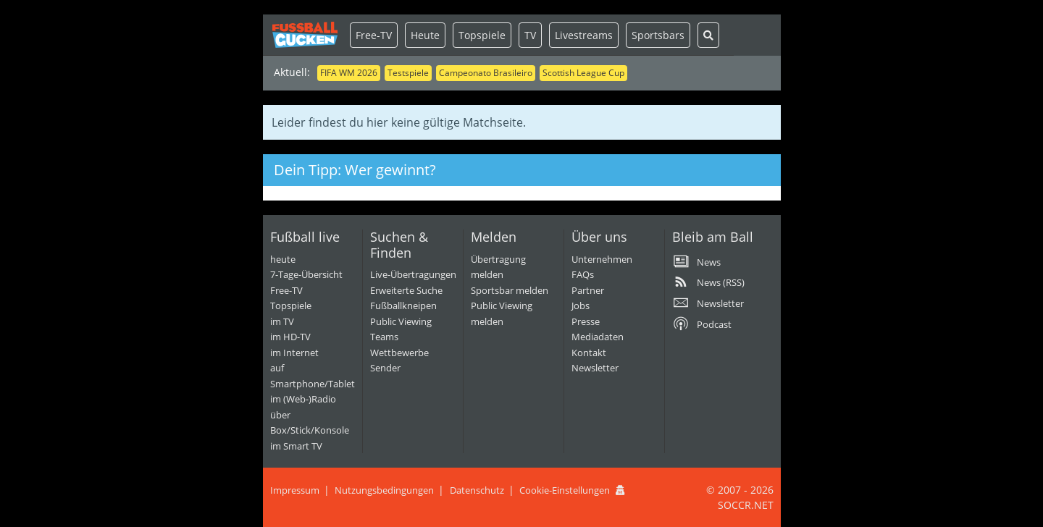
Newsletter (595, 367)
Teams (384, 336)
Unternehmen (601, 259)
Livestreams (584, 35)
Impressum (294, 490)
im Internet (294, 352)
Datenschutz (477, 490)
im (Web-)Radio (303, 398)
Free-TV (374, 35)
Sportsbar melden (509, 290)
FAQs (582, 274)
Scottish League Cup (583, 73)
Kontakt (588, 352)
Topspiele (482, 35)
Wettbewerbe (399, 352)
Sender (385, 367)
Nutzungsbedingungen (384, 490)
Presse (585, 321)
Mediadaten (597, 336)
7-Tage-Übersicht (306, 274)
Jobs (580, 305)
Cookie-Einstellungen (564, 490)
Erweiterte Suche (406, 290)
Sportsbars (658, 35)
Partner (587, 290)
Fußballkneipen (403, 305)
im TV (282, 321)
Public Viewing (401, 321)
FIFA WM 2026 (348, 73)
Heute (425, 35)
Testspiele (408, 73)
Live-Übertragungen (413, 274)
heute (283, 259)
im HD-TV (290, 336)
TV (530, 35)
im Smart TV (296, 445)
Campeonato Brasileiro (485, 73)
